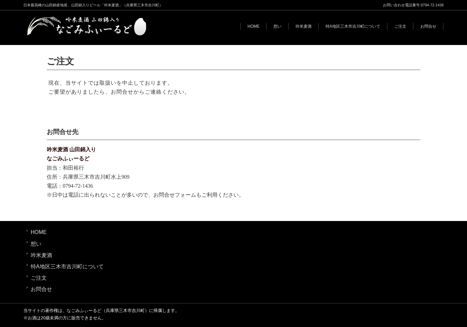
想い (278, 26)
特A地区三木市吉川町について (353, 26)
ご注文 (400, 26)
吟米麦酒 (304, 26)
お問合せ (428, 26)
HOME (254, 26)
